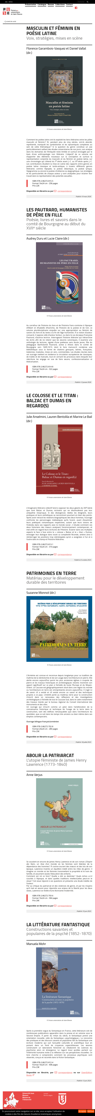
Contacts (46, 1093)
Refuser (90, 1111)
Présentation (30, 4)
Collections (60, 4)
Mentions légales (48, 1095)
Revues (51, 4)
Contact (69, 4)
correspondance (65, 191)
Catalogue (42, 4)
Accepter (82, 1111)
